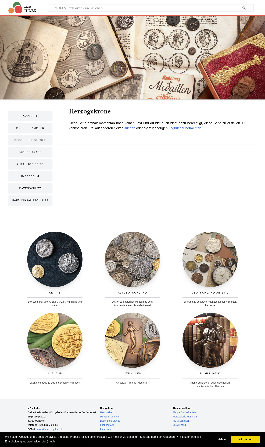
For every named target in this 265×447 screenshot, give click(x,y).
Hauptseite (30, 116)
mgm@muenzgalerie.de (50, 429)
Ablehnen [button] (221, 439)
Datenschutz (30, 188)
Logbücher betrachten (185, 128)
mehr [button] (52, 441)
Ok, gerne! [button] (245, 439)
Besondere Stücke (30, 140)
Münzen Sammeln (30, 128)
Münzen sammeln (110, 416)
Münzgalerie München (185, 416)
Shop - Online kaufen (184, 412)
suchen (129, 128)
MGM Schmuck (181, 420)
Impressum (30, 176)
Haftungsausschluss (30, 200)
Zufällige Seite (30, 164)
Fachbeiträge (30, 152)
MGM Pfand (179, 425)
